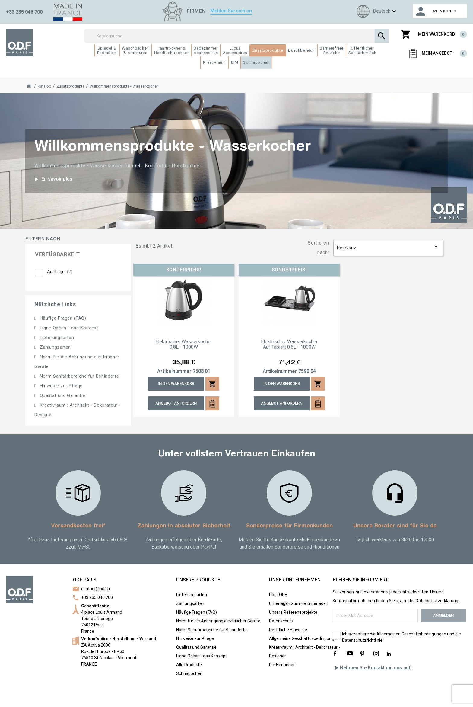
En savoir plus (52, 179)
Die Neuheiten (282, 664)
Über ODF (278, 594)
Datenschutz (281, 621)
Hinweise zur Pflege (60, 386)
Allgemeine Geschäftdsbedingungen (304, 638)
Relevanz (388, 247)
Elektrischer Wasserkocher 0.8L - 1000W (183, 344)
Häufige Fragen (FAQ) (62, 318)
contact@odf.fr (95, 588)
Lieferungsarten (56, 337)
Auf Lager (59, 271)
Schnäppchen (189, 673)
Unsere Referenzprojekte (293, 612)
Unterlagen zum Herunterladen (298, 603)
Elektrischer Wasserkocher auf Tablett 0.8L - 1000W (289, 344)
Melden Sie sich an (231, 11)
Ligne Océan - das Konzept (68, 328)
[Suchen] (236, 36)
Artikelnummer (174, 371)
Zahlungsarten (54, 347)
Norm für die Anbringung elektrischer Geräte (218, 621)
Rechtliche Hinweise (288, 629)
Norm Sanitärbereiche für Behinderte (78, 376)
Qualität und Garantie (61, 395)
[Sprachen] (375, 11)
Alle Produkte (189, 664)
